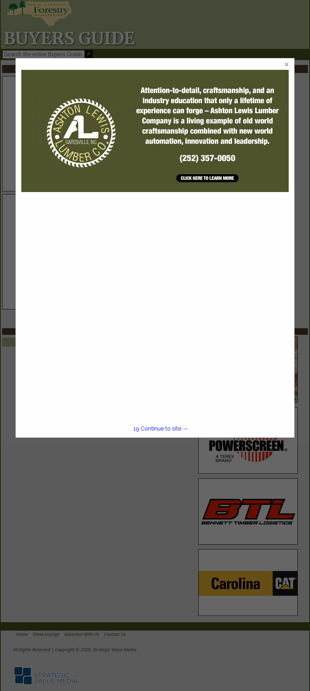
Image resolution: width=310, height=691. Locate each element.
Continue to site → (160, 428)
